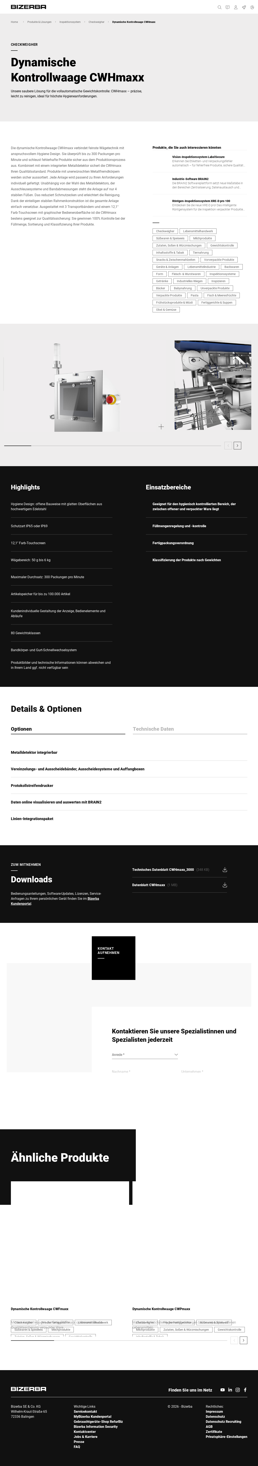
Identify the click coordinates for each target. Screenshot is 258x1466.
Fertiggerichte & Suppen (216, 302)
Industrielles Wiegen (190, 281)
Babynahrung (183, 288)
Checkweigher (96, 21)
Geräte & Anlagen (167, 267)
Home (14, 21)
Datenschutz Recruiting (223, 1421)
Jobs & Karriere (85, 1436)
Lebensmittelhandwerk (198, 231)
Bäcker (160, 288)
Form (159, 274)
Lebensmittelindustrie (202, 267)
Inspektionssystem (70, 21)
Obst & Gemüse (166, 310)
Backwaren (231, 267)
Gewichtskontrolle (222, 245)
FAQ (77, 1446)
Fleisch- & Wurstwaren (186, 274)
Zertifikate (214, 1431)
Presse (79, 1441)
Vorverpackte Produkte (219, 260)
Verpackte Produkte (169, 295)
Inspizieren (218, 281)
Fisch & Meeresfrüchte (221, 295)
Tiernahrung (201, 252)
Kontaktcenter (85, 1431)
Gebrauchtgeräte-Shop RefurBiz (98, 1421)
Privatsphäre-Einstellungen (226, 1436)
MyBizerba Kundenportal (92, 1416)
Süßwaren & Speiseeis (170, 238)
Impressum (214, 1411)
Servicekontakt (85, 1411)
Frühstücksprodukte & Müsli (174, 302)
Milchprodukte (202, 238)
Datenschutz (215, 1416)
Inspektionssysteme (223, 274)
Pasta (194, 295)
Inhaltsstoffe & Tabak (170, 252)
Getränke (162, 281)
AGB (209, 1426)
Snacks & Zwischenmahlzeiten (175, 260)
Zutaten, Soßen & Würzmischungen (179, 245)
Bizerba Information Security (96, 1426)
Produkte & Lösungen (39, 21)
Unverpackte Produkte (215, 288)
